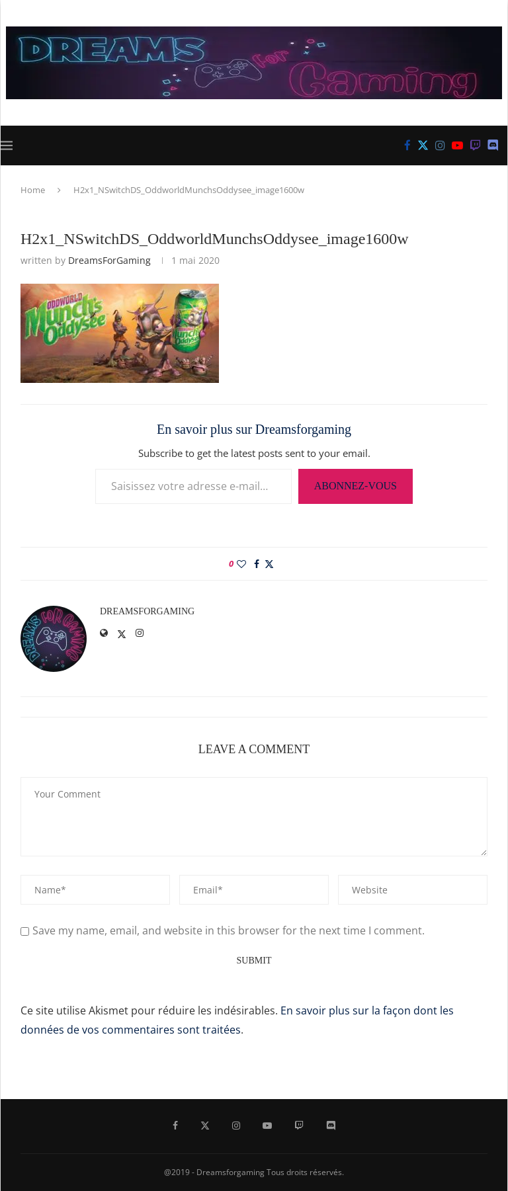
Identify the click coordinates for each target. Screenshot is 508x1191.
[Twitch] (475, 145)
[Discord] (493, 145)
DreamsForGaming (109, 260)
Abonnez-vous (355, 485)
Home (33, 190)
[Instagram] (440, 145)
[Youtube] (457, 145)
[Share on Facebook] (256, 563)
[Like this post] (241, 563)
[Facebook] (407, 145)
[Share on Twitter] (269, 563)
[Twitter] (423, 145)
